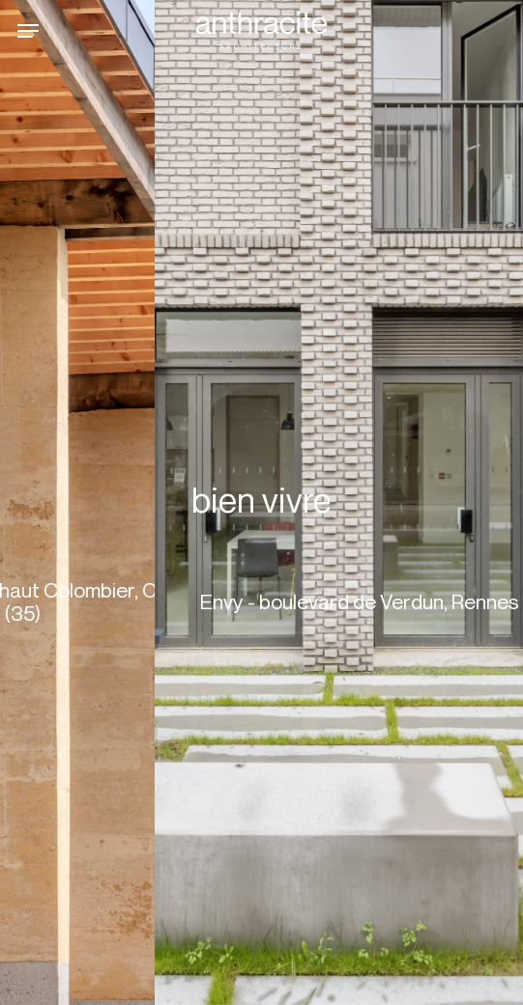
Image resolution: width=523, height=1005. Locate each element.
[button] (28, 31)
